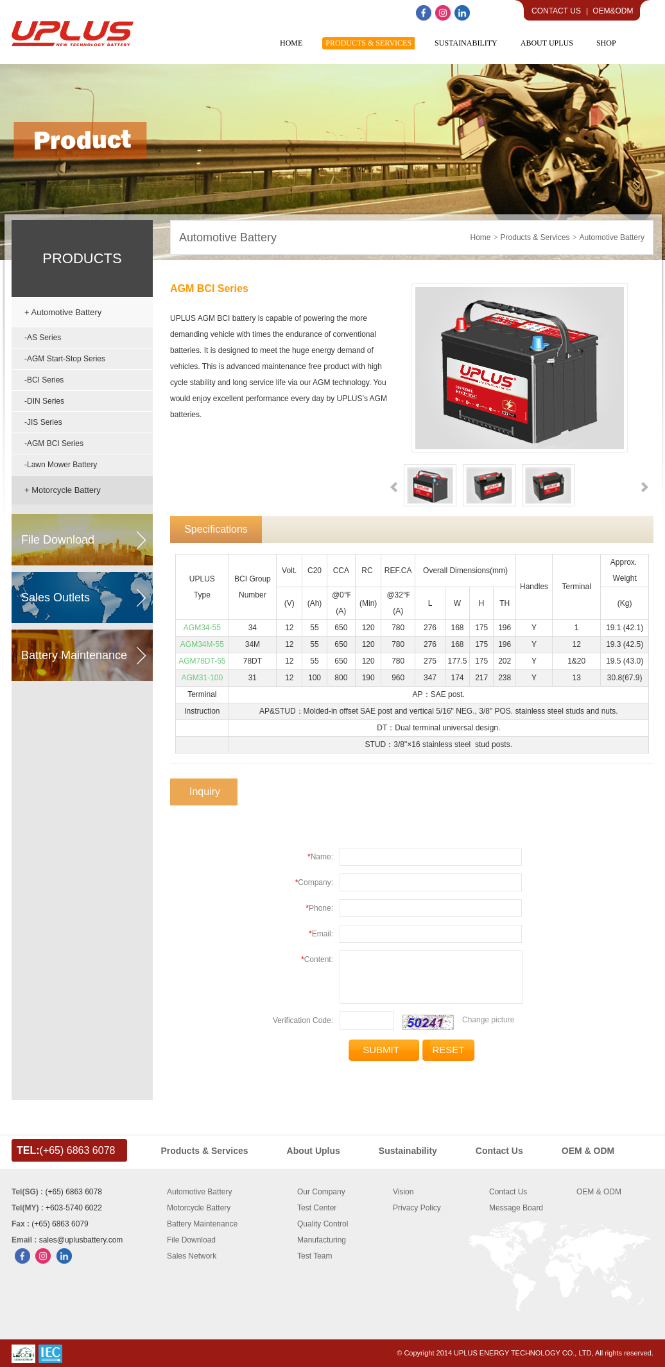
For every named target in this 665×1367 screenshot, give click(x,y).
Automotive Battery (228, 237)
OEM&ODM (612, 10)
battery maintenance (74, 655)
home (481, 237)
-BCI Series (44, 379)
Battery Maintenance (202, 1223)
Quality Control (322, 1223)
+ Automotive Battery (62, 312)
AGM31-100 (202, 677)
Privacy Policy (417, 1207)
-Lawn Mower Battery (60, 464)
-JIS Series (43, 422)
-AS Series (42, 337)
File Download (191, 1239)
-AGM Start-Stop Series (64, 358)
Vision (403, 1191)
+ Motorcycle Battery (62, 490)
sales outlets (55, 597)
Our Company (321, 1191)
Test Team (314, 1255)
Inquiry (204, 791)
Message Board (516, 1207)
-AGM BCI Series (53, 443)
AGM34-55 (202, 627)
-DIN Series (44, 401)
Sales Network (191, 1255)
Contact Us (556, 10)
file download (57, 539)
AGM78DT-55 (201, 661)
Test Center (316, 1207)
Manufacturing (321, 1239)
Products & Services (535, 237)
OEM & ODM (598, 1191)
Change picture (488, 1019)
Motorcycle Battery (198, 1207)
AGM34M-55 (202, 644)
